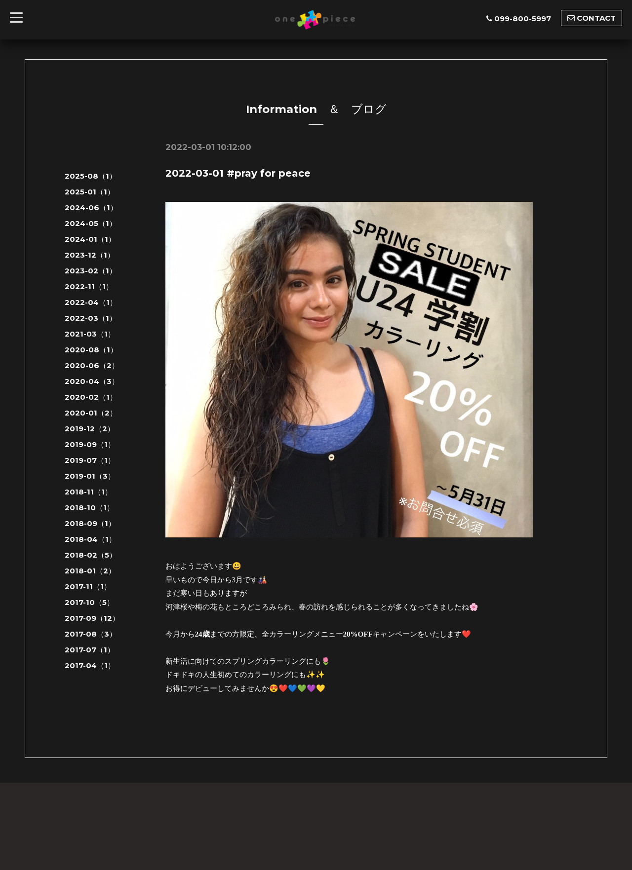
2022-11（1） (89, 286)
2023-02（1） (91, 270)
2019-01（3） (90, 476)
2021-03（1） (90, 334)
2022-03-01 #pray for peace (238, 173)
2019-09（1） (90, 444)
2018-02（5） (91, 555)
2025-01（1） (90, 191)
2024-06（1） (91, 207)
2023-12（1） (90, 255)
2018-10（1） (89, 507)
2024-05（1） (91, 223)
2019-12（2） (90, 428)
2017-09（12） (92, 618)
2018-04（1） (90, 539)
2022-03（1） (91, 318)
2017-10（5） (89, 602)
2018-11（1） (88, 491)
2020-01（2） (91, 412)
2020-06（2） (92, 365)
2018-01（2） (90, 570)
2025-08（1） (91, 176)
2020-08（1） (91, 349)
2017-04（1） (90, 665)
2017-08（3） (91, 634)
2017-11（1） (88, 586)
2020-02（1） (91, 397)
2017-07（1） (90, 649)
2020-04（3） (92, 381)
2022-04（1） (91, 302)
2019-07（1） (90, 460)
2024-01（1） (90, 239)
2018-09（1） (90, 523)
